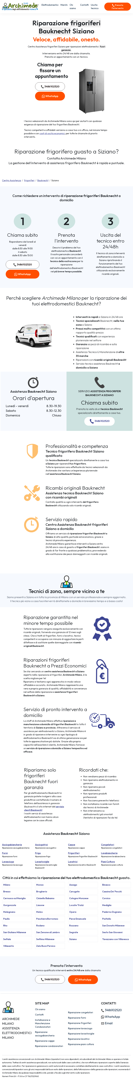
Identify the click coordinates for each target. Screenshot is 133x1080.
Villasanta (8, 945)
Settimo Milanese (45, 939)
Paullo (6, 918)
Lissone (40, 905)
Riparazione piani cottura (81, 1044)
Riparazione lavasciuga (80, 1028)
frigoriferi (29, 180)
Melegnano (9, 911)
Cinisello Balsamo (45, 898)
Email (107, 1023)
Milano (6, 884)
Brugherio (41, 891)
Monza (39, 884)
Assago (73, 884)
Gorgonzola (9, 905)
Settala (7, 939)
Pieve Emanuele (77, 918)
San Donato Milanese (113, 925)
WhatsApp (50, 96)
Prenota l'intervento (118, 6)
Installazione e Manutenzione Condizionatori (43, 1023)
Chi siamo (73, 6)
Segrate (73, 932)
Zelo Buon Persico (45, 945)
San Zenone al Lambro (48, 932)
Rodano (40, 925)
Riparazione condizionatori (49, 1046)
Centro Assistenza (11, 180)
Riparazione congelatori (80, 1012)
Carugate (74, 891)
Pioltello (106, 918)
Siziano (73, 939)
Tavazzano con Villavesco (115, 939)
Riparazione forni (77, 1017)
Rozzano (73, 925)
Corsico (106, 898)
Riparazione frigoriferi (79, 1023)
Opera (72, 911)
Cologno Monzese (78, 898)
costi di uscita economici (52, 133)
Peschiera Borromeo (47, 918)
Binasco (106, 884)
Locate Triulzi (76, 905)
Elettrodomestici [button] (50, 4)
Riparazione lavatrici (78, 1038)
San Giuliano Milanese (14, 932)
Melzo (39, 911)
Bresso (7, 891)
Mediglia (106, 905)
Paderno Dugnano (112, 911)
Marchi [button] (64, 4)
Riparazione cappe (44, 1040)
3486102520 (50, 86)
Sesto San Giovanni (112, 932)
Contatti (84, 4)
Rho (5, 925)
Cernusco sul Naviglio (14, 898)
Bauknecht (42, 180)
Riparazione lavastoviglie (81, 1033)
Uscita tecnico (94, 6)
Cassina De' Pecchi (112, 891)
